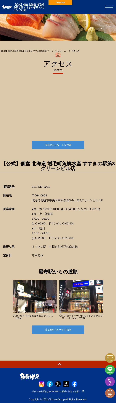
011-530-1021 (41, 186)
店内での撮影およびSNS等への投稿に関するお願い (58, 391)
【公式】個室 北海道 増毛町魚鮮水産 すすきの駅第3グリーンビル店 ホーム (33, 51)
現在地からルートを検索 (58, 145)
